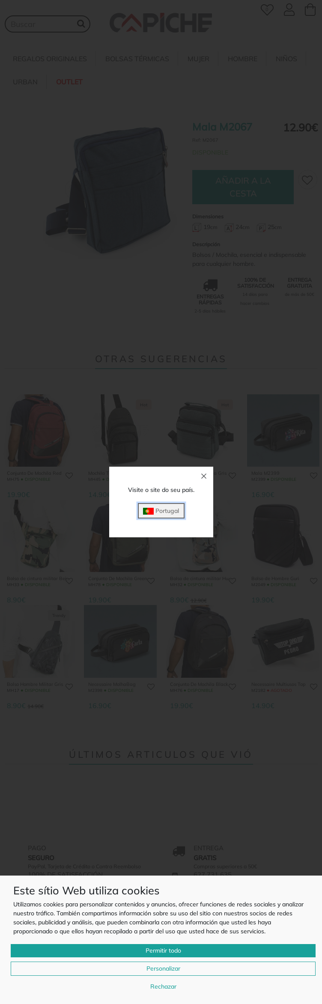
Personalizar (163, 968)
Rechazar (163, 986)
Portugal (161, 511)
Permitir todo (163, 950)
